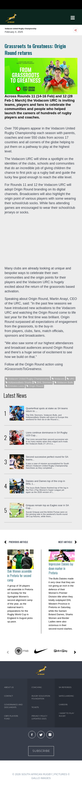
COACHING (37, 687)
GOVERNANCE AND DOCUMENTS (13, 706)
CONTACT (8, 696)
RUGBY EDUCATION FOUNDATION (41, 697)
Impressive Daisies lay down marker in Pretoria (61, 568)
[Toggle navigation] (72, 18)
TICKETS (35, 707)
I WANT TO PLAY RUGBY (66, 714)
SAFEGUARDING (66, 696)
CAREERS (63, 704)
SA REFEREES (65, 687)
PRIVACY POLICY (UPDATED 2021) (39, 717)
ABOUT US (9, 687)
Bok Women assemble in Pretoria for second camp (19, 575)
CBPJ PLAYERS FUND (11, 717)
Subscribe (41, 751)
